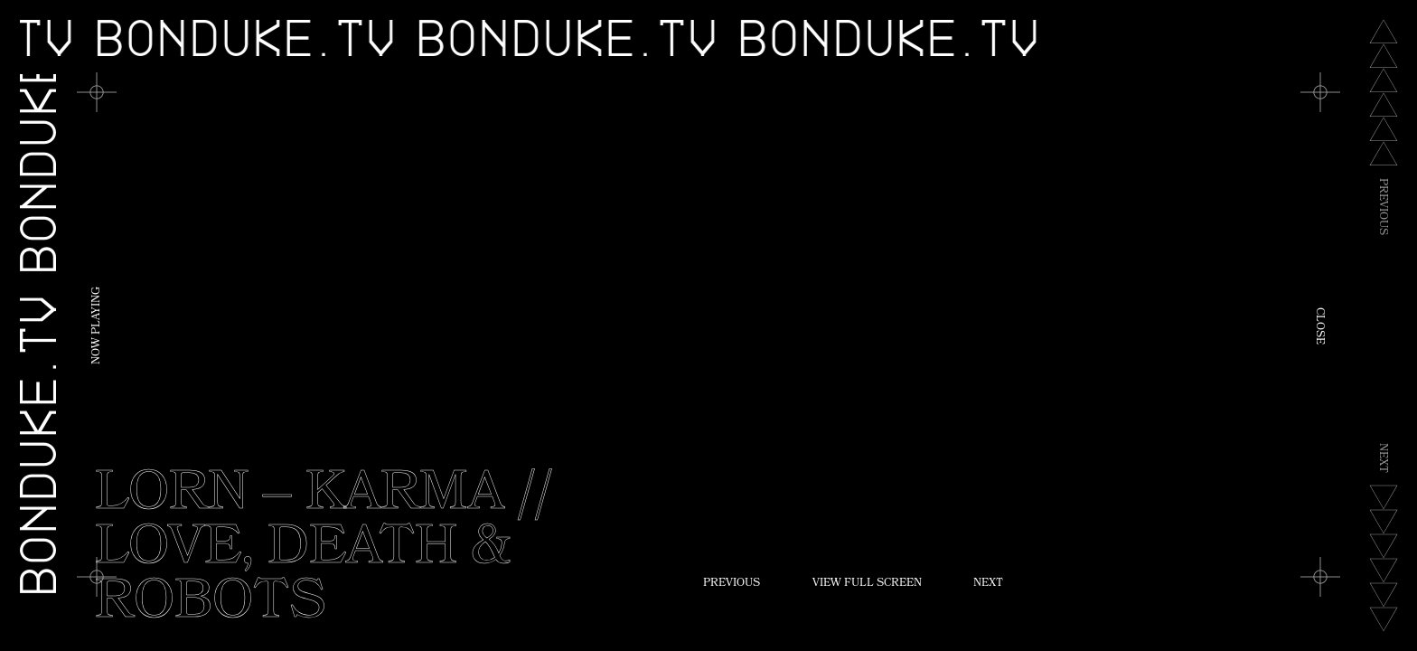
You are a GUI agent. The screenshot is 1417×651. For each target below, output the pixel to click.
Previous (731, 584)
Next (988, 584)
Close (1318, 325)
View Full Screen (867, 584)
